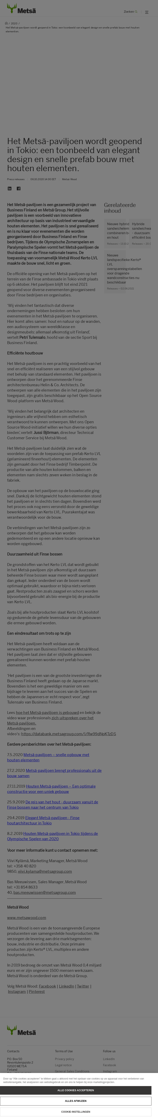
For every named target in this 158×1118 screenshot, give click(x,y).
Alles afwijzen (75, 1104)
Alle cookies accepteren (75, 1093)
